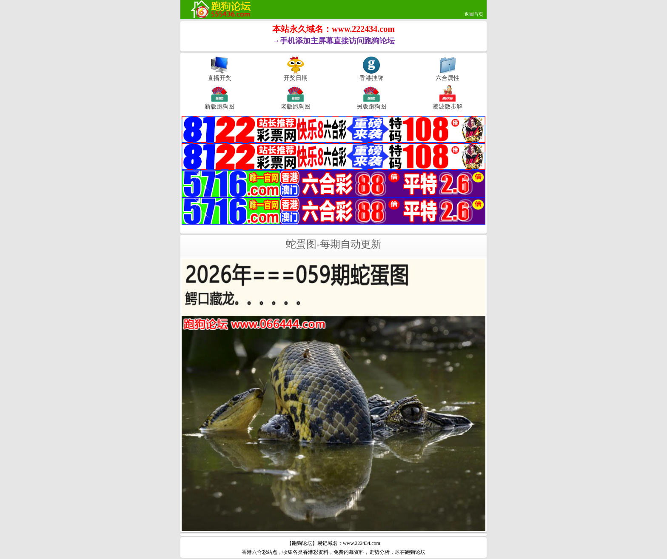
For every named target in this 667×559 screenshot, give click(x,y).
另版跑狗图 (371, 106)
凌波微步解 (447, 106)
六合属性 (447, 77)
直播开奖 (219, 77)
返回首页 (474, 14)
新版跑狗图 (219, 106)
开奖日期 (296, 77)
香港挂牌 (371, 77)
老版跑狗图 (296, 106)
